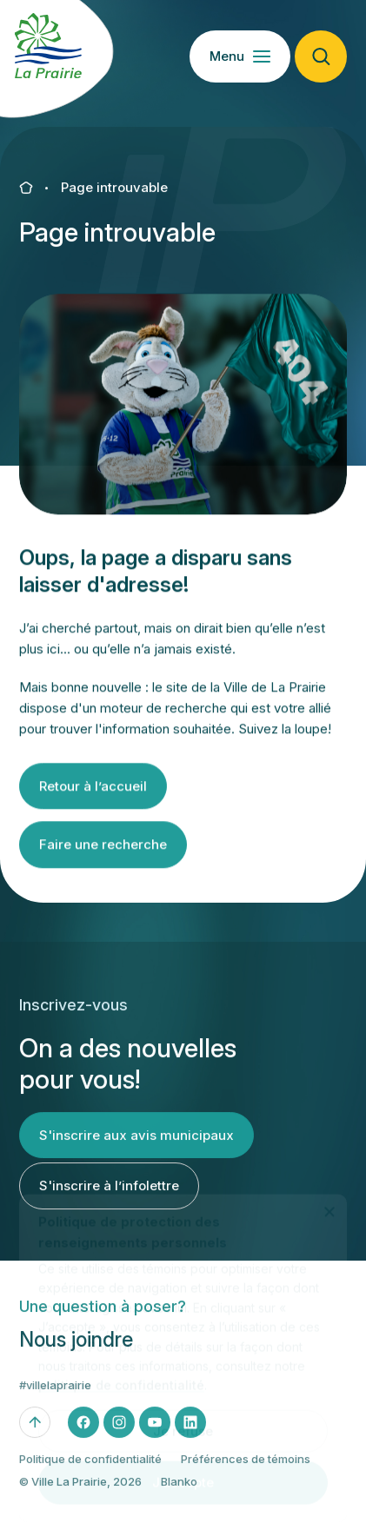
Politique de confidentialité (90, 1467)
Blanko (179, 1491)
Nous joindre (76, 1349)
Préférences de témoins (245, 1467)
